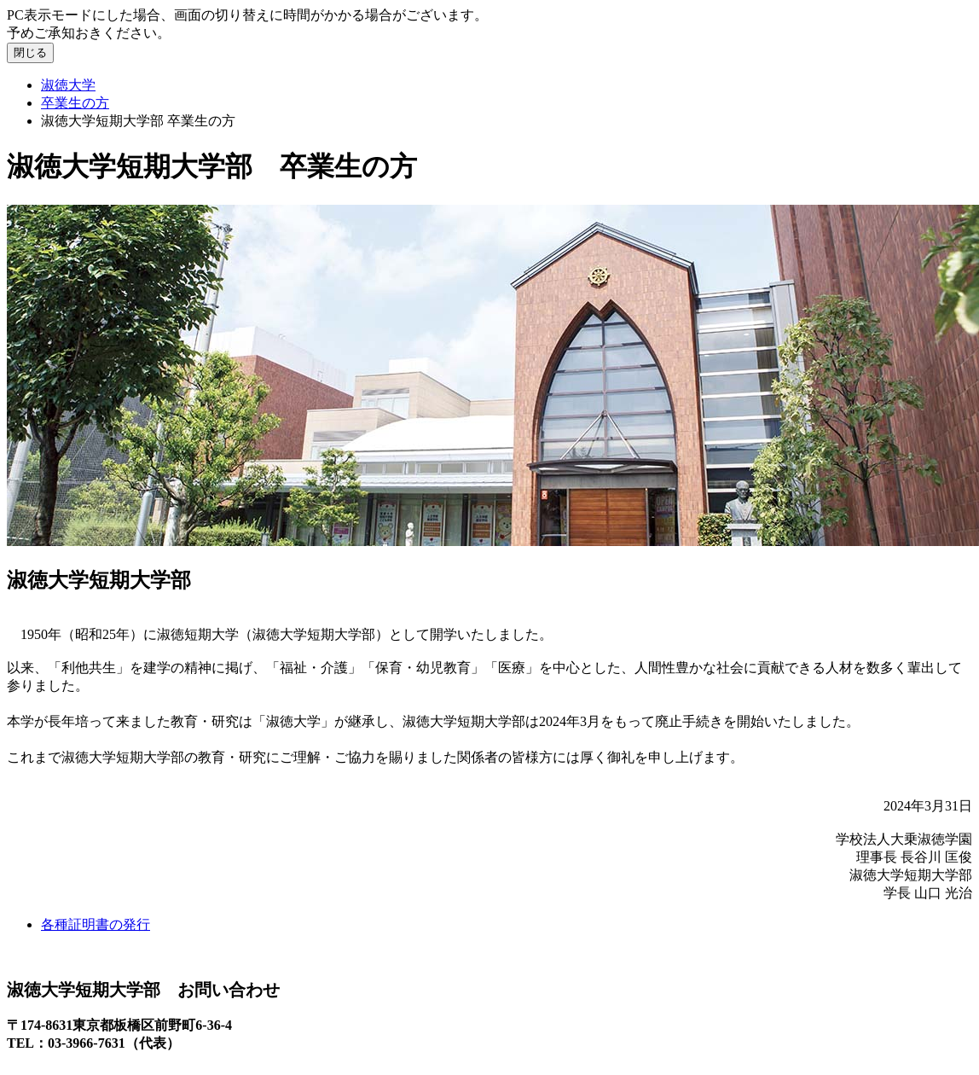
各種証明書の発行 (95, 924)
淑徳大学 (68, 85)
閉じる (30, 52)
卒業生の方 (75, 103)
